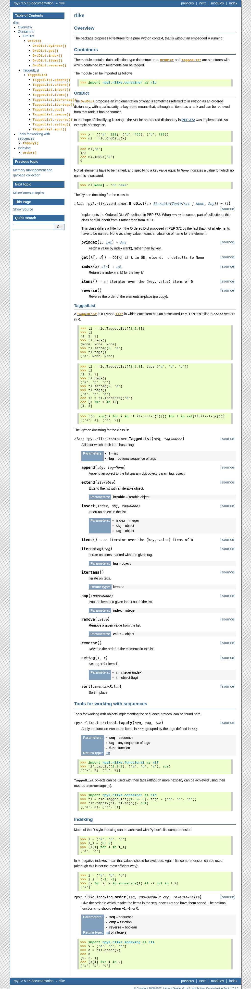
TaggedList (31, 67)
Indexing (24, 139)
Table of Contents (29, 15)
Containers (26, 32)
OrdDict (28, 36)
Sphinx (228, 985)
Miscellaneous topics (28, 183)
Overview (25, 27)
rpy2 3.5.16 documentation (33, 3)
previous (187, 3)
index (233, 3)
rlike (62, 3)
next (202, 3)
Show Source (23, 199)
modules (217, 3)
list (108, 751)
